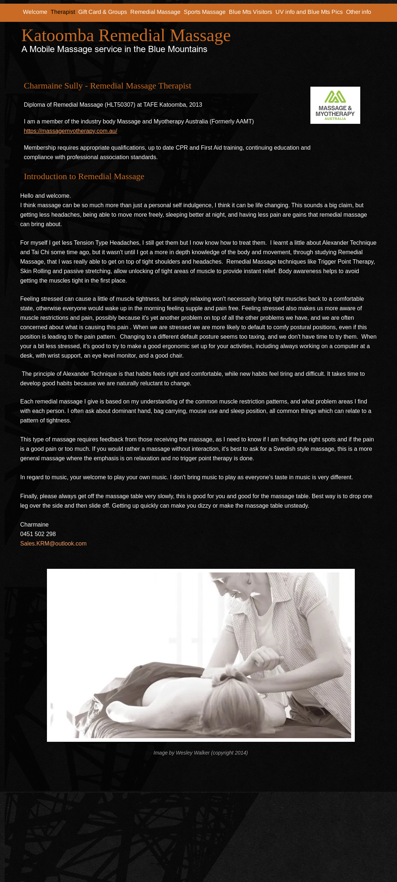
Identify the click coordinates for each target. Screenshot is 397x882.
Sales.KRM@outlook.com (53, 543)
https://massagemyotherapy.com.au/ (71, 131)
